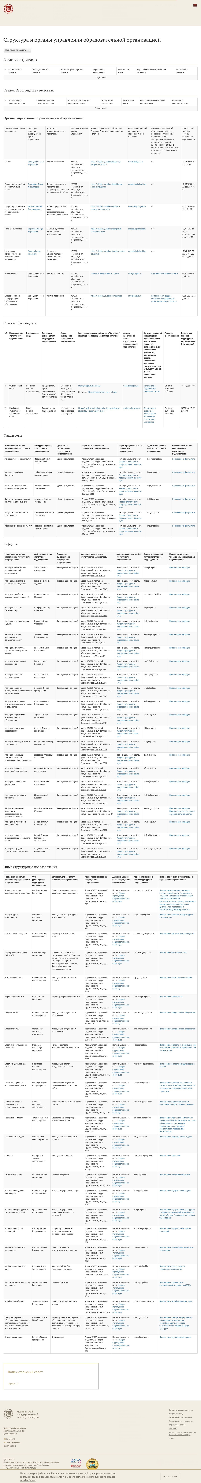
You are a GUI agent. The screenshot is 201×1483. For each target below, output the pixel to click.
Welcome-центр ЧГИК (129, 1414)
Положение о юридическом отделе (175, 1337)
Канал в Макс (10, 1446)
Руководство (75, 1414)
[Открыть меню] (195, 7)
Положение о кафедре (179, 567)
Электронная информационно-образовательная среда (125, 19)
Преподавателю (62, 14)
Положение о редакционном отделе (175, 1137)
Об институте (75, 1410)
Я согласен (170, 1476)
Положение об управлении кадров (175, 1191)
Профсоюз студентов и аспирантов (129, 1426)
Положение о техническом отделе (174, 1174)
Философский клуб (127, 1421)
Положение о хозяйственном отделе (175, 1301)
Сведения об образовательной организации (123, 5)
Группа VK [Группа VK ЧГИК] (10, 1439)
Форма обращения (177, 1425)
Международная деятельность (30, 18)
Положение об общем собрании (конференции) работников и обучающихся (164, 299)
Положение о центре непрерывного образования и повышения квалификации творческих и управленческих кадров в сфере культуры (175, 1323)
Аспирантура (75, 1429)
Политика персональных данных (130, 1439)
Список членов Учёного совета (105, 273)
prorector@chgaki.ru (137, 184)
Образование (28, 8)
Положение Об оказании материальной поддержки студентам (177, 1088)
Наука (23, 11)
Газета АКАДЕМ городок (129, 1435)
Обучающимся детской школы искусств (67, 18)
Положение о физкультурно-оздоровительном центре (177, 904)
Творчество (27, 14)
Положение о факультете (183, 459)
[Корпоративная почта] (166, 5)
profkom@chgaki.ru (131, 408)
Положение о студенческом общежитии (177, 1013)
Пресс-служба (76, 1436)
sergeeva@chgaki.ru (137, 229)
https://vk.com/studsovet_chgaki (102, 392)
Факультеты (75, 1421)
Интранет (173, 1429)
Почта (171, 1438)
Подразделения (77, 1417)
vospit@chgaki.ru (131, 386)
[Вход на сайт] (175, 5)
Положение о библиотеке (171, 996)
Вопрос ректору (176, 1414)
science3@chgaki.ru (137, 206)
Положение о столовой (169, 1155)
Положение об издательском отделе (175, 977)
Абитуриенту (61, 5)
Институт (26, 5)
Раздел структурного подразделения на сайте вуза (130, 464)
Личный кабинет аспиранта (115, 16)
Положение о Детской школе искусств (176, 933)
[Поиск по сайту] (161, 5)
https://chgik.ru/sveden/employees (106, 296)
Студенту (58, 8)
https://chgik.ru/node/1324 (89, 386)
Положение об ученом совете (164, 273)
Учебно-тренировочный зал (132, 1417)
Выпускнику (60, 11)
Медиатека (75, 1432)
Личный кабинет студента (114, 13)
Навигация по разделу (15, 50)
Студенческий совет (128, 1431)
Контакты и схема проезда (115, 8)
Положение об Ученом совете (173, 952)
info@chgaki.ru (134, 273)
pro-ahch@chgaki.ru (137, 251)
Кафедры (74, 1425)
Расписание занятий (112, 10)
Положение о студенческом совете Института (151, 389)
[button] (156, 5)
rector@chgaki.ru (135, 162)
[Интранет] (170, 5)
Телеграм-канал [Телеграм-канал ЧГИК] (13, 1442)
